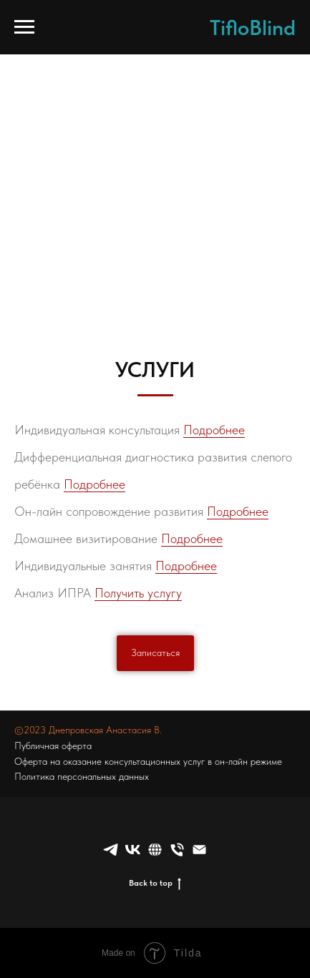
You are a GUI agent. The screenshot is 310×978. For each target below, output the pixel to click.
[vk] (133, 850)
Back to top (155, 883)
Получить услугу (138, 592)
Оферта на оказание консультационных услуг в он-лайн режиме (148, 761)
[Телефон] (177, 850)
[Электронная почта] (199, 850)
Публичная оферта (53, 745)
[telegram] (111, 850)
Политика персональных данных (81, 776)
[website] (155, 850)
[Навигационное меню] (24, 27)
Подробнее (214, 429)
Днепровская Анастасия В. (105, 729)
